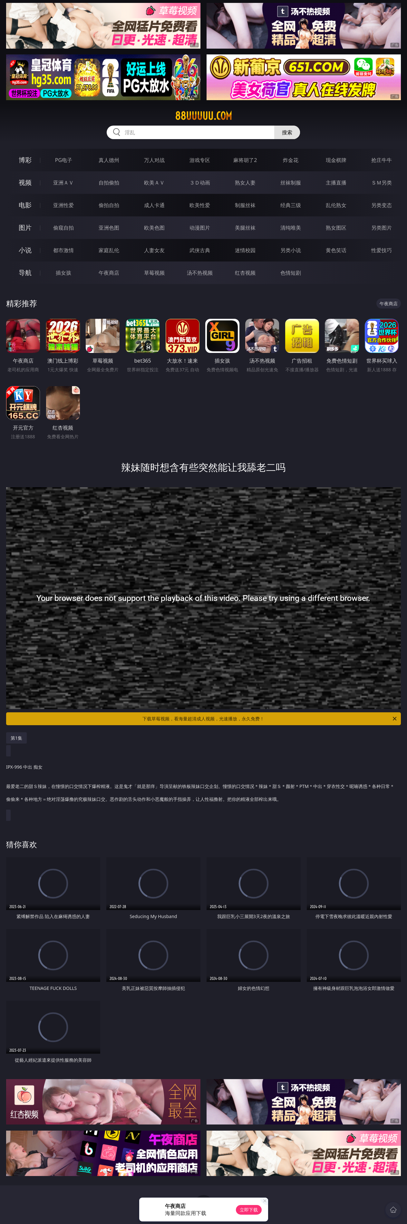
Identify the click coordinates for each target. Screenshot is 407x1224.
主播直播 (336, 182)
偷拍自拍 (109, 205)
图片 (25, 227)
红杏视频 (245, 272)
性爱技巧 (381, 250)
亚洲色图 (109, 227)
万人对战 (154, 160)
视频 (25, 182)
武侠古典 (199, 250)
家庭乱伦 (109, 250)
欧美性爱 (199, 205)
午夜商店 (109, 272)
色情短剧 (290, 272)
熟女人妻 (245, 182)
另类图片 (381, 227)
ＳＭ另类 (381, 182)
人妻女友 (154, 250)
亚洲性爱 (63, 205)
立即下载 (249, 1210)
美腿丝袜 (245, 227)
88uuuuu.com (203, 115)
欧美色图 (154, 227)
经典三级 (290, 205)
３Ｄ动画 (199, 182)
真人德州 (109, 160)
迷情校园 (245, 250)
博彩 (25, 160)
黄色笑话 (336, 250)
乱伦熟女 (336, 205)
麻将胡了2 (245, 160)
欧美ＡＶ (154, 182)
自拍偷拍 (109, 182)
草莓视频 (154, 272)
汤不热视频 (200, 272)
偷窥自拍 (63, 227)
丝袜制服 (290, 182)
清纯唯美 (290, 227)
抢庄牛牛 (381, 160)
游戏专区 (199, 160)
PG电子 (63, 160)
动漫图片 (199, 227)
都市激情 (63, 250)
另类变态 (381, 205)
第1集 (16, 738)
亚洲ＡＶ (63, 182)
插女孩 (63, 272)
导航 (25, 272)
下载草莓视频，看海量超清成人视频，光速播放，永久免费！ (270, 719)
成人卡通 (154, 205)
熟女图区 (336, 227)
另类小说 (290, 250)
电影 (25, 205)
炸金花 (290, 160)
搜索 (287, 132)
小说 (25, 250)
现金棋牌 (336, 160)
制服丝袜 (245, 205)
